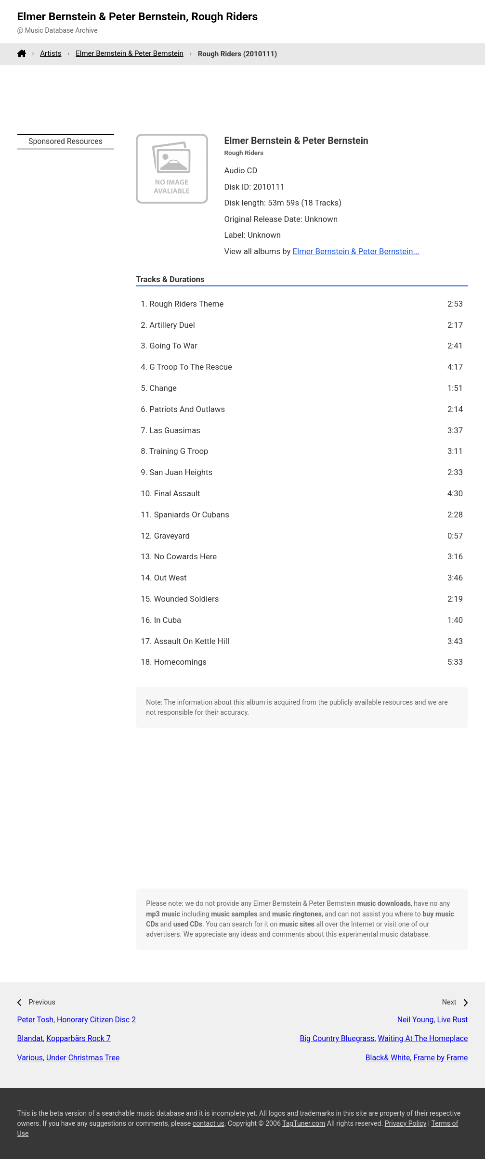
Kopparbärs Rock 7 (78, 1038)
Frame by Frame (440, 1057)
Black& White (388, 1057)
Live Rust (452, 1019)
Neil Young (415, 1019)
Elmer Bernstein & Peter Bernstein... (356, 251)
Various (30, 1057)
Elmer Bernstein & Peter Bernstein (130, 53)
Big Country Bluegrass (337, 1038)
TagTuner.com (303, 1123)
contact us (208, 1123)
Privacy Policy (406, 1123)
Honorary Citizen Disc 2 (96, 1019)
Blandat (30, 1038)
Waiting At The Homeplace (423, 1038)
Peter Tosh (35, 1019)
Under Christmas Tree (82, 1057)
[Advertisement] (243, 99)
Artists (50, 53)
